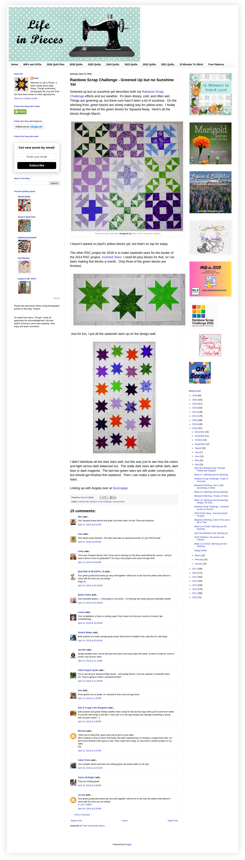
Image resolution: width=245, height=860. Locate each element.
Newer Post (76, 820)
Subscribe (36, 165)
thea (80, 690)
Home (14, 64)
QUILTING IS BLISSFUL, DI (91, 571)
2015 (195, 577)
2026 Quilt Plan (55, 64)
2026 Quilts (76, 64)
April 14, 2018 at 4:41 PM (89, 750)
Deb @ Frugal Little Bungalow (93, 708)
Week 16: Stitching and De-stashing (211, 492)
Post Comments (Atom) (94, 826)
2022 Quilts (149, 64)
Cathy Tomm (84, 760)
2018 (195, 428)
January (199, 564)
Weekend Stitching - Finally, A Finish (211, 496)
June (197, 456)
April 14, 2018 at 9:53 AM (89, 562)
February (199, 559)
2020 (195, 420)
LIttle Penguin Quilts (88, 670)
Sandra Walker (85, 632)
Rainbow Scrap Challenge (101, 502)
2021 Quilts (167, 64)
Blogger (128, 844)
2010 (195, 597)
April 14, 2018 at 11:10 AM (90, 661)
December (200, 432)
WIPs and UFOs (32, 64)
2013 (195, 585)
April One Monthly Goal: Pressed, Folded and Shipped (209, 469)
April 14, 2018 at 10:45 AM (90, 640)
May (197, 460)
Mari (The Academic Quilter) (146, 233)
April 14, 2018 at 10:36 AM (90, 603)
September (200, 444)
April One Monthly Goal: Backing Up (211, 533)
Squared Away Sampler (107, 233)
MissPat (82, 731)
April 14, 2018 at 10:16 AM (90, 585)
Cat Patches (24, 258)
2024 (195, 404)
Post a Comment (82, 815)
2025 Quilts (94, 64)
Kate (36, 78)
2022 (195, 412)
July (197, 452)
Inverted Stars (111, 257)
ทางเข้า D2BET (85, 804)
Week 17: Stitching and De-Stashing (211, 474)
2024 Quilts (112, 64)
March (198, 555)
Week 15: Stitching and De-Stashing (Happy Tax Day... (211, 501)
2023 (195, 408)
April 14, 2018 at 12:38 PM (90, 681)
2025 (195, 400)
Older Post (173, 820)
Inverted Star (83, 502)
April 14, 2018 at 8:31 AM (89, 524)
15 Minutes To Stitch (191, 64)
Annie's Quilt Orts (27, 217)
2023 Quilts (131, 64)
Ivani (80, 534)
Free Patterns (216, 64)
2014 (195, 581)
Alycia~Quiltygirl (86, 777)
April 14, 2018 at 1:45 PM (89, 698)
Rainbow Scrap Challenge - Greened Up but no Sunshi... (211, 507)
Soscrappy (120, 488)
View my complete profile (25, 98)
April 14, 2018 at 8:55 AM (89, 542)
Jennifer (82, 650)
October (199, 440)
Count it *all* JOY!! (27, 279)
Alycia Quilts (24, 196)
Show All (56, 298)
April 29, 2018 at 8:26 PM (89, 808)
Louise (81, 612)
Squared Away (119, 502)
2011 (195, 593)
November (200, 436)
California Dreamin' (27, 237)
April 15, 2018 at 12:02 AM (90, 768)
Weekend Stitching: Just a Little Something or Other (208, 486)
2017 (195, 569)
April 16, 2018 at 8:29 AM (89, 785)
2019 (195, 424)
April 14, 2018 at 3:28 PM (89, 721)
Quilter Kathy (84, 595)
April (197, 464)
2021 (195, 416)
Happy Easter (200, 550)
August (198, 448)
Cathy (81, 551)
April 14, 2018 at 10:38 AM (90, 623)
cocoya (81, 795)
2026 (195, 395)
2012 (195, 589)
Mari (80, 517)
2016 (195, 573)
